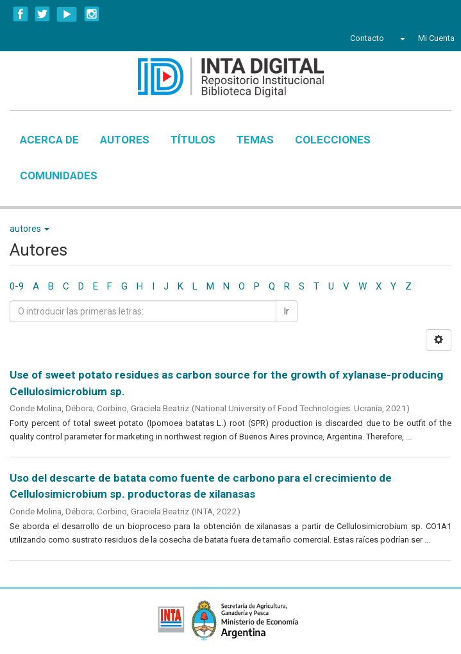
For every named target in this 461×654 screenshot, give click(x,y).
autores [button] (29, 229)
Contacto (367, 38)
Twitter (42, 14)
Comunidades (58, 175)
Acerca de (49, 139)
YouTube (67, 14)
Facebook (20, 14)
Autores (124, 139)
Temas (255, 139)
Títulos (193, 139)
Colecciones (333, 139)
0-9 (17, 286)
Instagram (91, 14)
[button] (401, 38)
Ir (286, 311)
